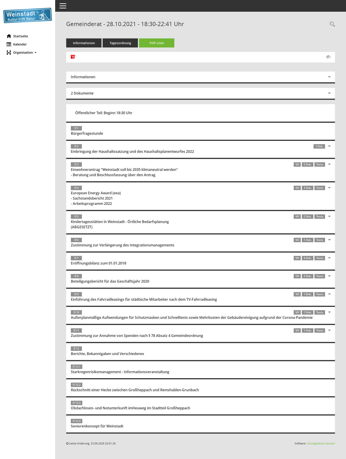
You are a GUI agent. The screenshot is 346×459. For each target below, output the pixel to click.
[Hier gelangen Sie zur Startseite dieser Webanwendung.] (27, 15)
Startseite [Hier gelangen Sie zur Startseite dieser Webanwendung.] (17, 36)
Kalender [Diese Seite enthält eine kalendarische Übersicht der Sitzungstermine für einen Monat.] (17, 44)
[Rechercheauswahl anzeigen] (331, 24)
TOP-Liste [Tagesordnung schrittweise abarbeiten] (156, 43)
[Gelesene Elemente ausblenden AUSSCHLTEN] (328, 57)
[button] (27, 52)
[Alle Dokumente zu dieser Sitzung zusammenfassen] (72, 57)
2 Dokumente (82, 93)
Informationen (84, 43)
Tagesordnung (120, 43)
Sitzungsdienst (321, 443)
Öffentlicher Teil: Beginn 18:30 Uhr (103, 112)
